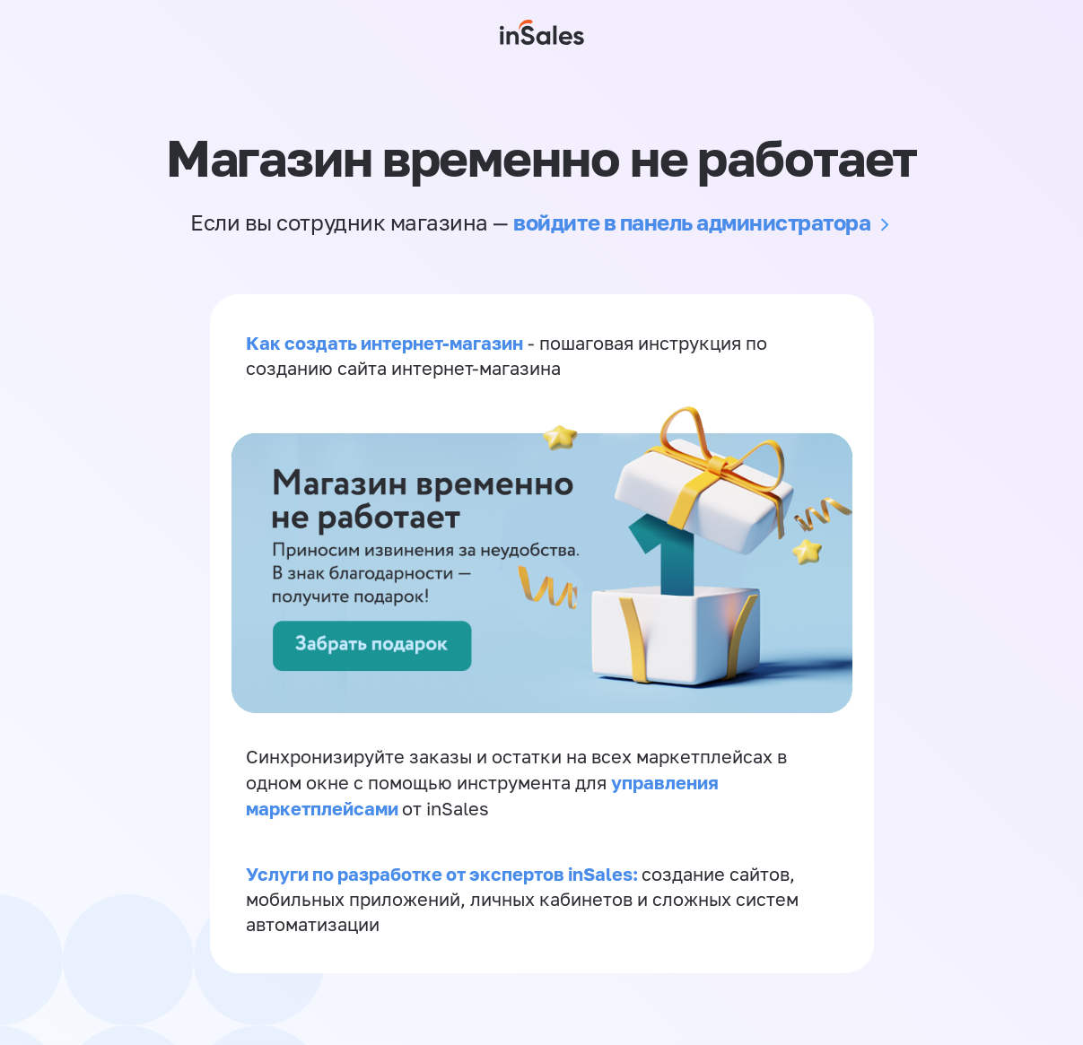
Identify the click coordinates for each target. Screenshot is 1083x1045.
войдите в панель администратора (691, 222)
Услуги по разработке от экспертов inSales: (444, 873)
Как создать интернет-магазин (384, 342)
